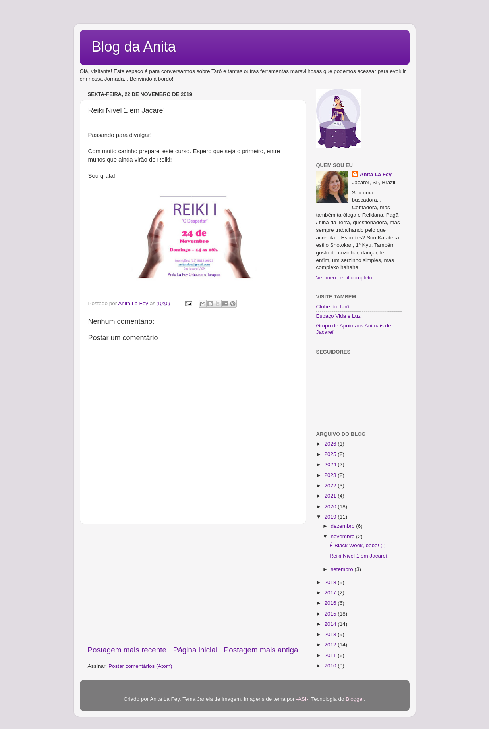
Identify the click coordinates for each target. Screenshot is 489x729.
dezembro (343, 526)
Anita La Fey (376, 174)
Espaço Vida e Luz (338, 316)
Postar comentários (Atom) (140, 666)
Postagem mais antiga (261, 650)
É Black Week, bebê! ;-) (357, 545)
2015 (331, 614)
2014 (331, 624)
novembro (343, 536)
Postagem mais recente (127, 650)
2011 (331, 655)
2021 (331, 496)
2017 (331, 593)
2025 (331, 454)
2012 (331, 645)
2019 (331, 517)
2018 (331, 582)
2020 (331, 507)
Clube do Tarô (333, 307)
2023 (331, 475)
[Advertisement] (193, 584)
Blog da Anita (134, 46)
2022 (331, 486)
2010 (331, 666)
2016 (331, 603)
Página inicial (195, 650)
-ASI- (302, 699)
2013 (331, 634)
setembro (343, 569)
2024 (331, 464)
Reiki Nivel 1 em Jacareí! (358, 556)
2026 (331, 444)
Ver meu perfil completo (344, 278)
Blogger (355, 699)
